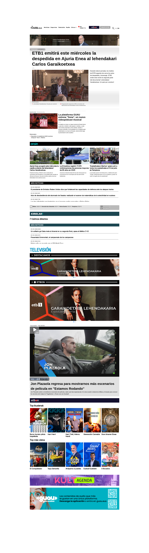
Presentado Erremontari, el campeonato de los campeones (52, 237)
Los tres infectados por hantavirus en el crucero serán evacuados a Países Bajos (60, 201)
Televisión (61, 27)
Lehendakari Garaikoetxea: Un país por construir (45, 104)
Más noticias (37, 183)
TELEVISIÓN (40, 250)
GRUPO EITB (105, 27)
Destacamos (42, 255)
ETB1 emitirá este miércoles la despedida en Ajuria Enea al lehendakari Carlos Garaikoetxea (74, 59)
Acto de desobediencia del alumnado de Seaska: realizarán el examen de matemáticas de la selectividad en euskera (73, 195)
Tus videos (104, 208)
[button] (73, 277)
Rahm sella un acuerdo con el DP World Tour (47, 243)
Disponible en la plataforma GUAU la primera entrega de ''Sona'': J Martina (42, 137)
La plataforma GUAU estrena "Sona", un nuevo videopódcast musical (71, 117)
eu (116, 28)
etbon (41, 282)
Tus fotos (105, 206)
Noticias (46, 27)
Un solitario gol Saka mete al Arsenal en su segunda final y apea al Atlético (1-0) (60, 231)
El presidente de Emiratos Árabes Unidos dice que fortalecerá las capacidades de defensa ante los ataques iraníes (72, 189)
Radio (68, 27)
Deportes (54, 27)
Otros (73, 27)
